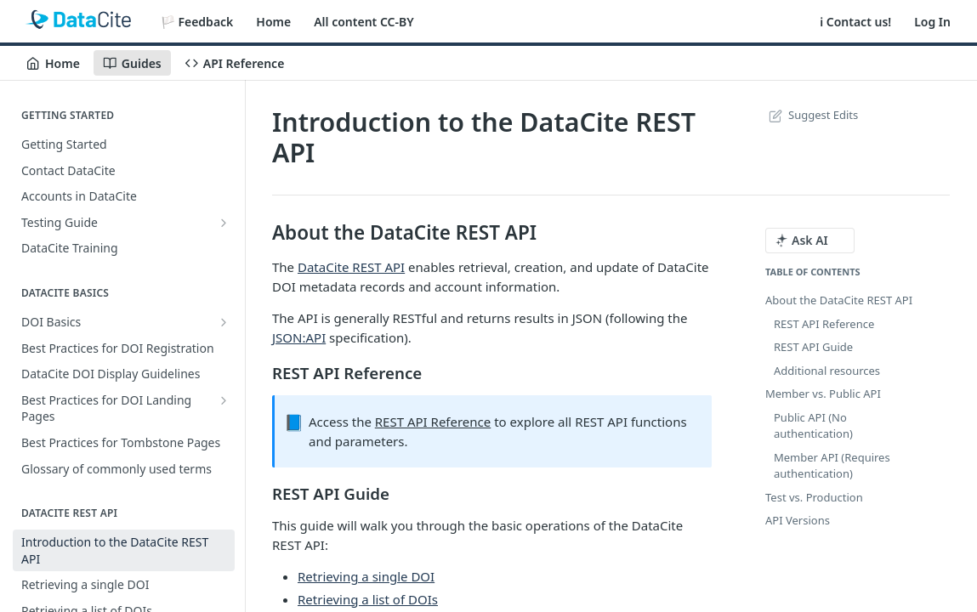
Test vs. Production (814, 497)
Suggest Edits (811, 114)
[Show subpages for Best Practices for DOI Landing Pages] (223, 400)
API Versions (797, 520)
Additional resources (827, 370)
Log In (932, 22)
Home (273, 22)
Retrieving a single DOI (366, 576)
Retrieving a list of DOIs (368, 599)
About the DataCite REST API (838, 300)
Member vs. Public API (823, 393)
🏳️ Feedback (197, 22)
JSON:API (299, 337)
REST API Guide (813, 346)
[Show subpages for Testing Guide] (223, 223)
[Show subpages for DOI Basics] (223, 322)
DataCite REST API (351, 266)
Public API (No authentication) (813, 426)
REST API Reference (433, 421)
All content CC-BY (363, 22)
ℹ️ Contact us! (855, 22)
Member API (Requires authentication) (832, 466)
